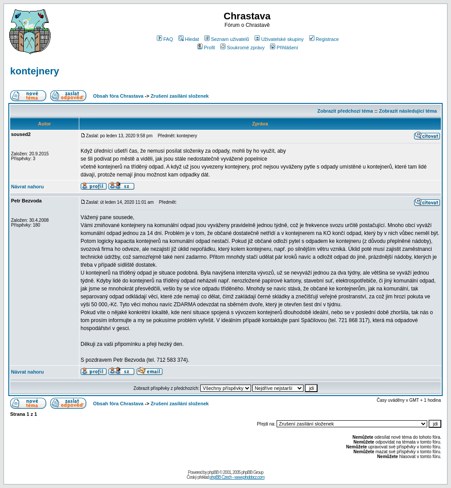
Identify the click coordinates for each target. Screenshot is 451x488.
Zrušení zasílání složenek (180, 96)
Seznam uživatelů (226, 39)
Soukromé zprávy (242, 47)
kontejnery (34, 71)
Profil (206, 47)
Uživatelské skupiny (279, 39)
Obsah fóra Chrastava (118, 96)
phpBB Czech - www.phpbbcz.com (237, 477)
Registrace (324, 39)
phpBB (212, 472)
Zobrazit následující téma (407, 111)
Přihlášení (284, 47)
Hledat (188, 39)
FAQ (165, 39)
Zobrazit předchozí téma (345, 111)
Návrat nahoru (27, 186)
